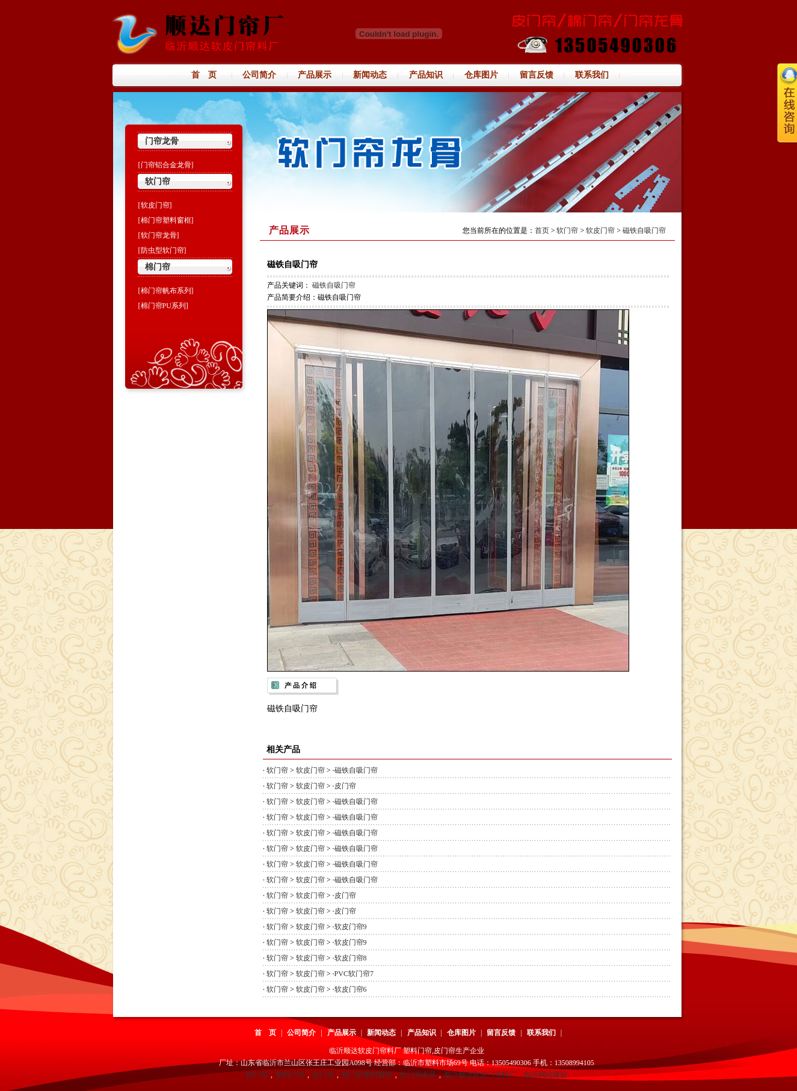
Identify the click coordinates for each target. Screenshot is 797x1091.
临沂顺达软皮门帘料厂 (480, 1075)
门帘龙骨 (162, 141)
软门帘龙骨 (418, 1075)
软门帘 (157, 181)
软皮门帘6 (350, 989)
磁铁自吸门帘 (644, 230)
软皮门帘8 (350, 958)
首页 (542, 230)
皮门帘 (345, 786)
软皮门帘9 (350, 927)
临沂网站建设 (545, 1075)
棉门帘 (157, 266)
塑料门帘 (289, 1075)
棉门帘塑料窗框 (367, 1075)
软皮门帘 (600, 230)
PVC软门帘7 (354, 973)
